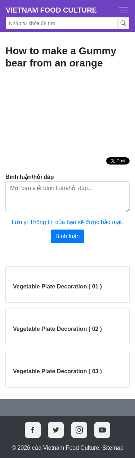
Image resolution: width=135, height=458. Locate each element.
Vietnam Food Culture (51, 10)
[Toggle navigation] (121, 10)
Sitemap (112, 448)
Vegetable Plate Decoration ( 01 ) (57, 286)
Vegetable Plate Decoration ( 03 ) (57, 371)
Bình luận (67, 236)
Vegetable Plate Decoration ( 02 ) (57, 329)
